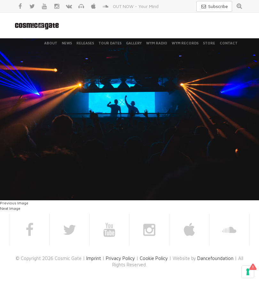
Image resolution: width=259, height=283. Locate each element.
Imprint (93, 258)
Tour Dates (110, 43)
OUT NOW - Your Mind (136, 6)
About (50, 43)
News (67, 43)
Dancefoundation (215, 258)
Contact (229, 43)
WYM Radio (156, 43)
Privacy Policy (120, 258)
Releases (85, 43)
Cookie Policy (154, 258)
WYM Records (185, 43)
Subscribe (214, 6)
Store (209, 43)
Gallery (134, 43)
